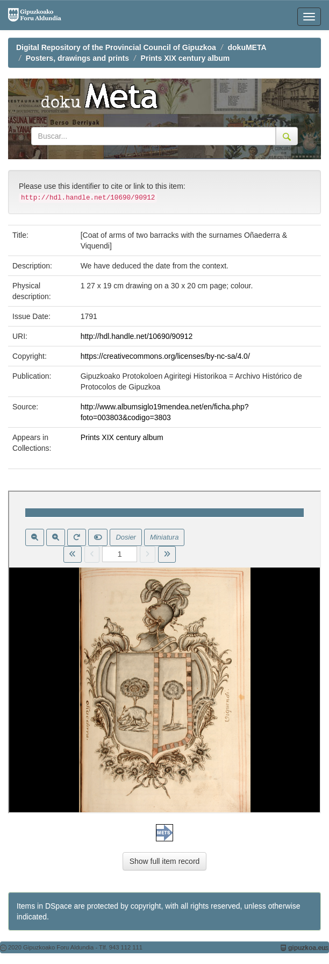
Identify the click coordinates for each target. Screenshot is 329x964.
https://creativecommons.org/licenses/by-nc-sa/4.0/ (165, 356)
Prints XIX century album (185, 58)
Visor (164, 652)
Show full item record (165, 861)
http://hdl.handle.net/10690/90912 (137, 336)
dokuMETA (247, 47)
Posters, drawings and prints (77, 58)
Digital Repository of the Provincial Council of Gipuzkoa (116, 47)
